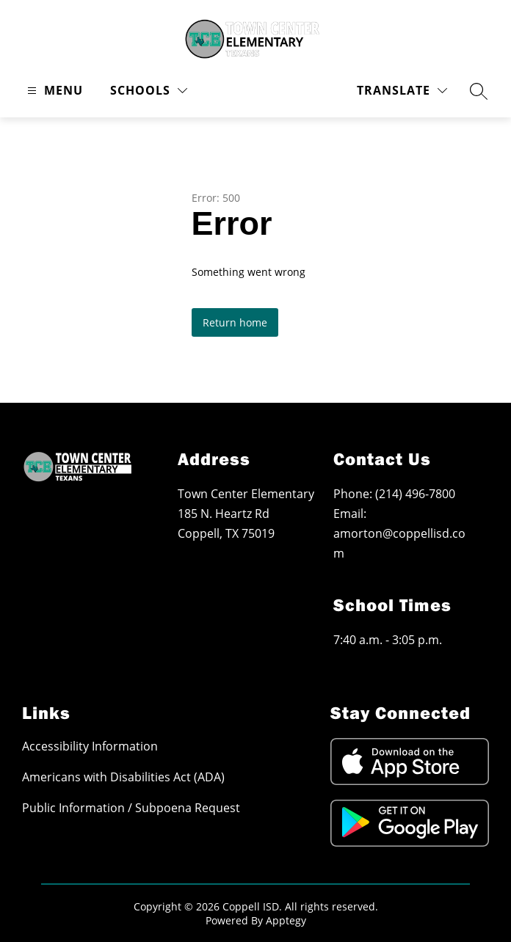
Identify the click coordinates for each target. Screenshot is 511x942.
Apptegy (286, 920)
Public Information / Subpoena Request (131, 808)
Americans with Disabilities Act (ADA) (123, 777)
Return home (235, 322)
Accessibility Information (90, 746)
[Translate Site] (402, 90)
